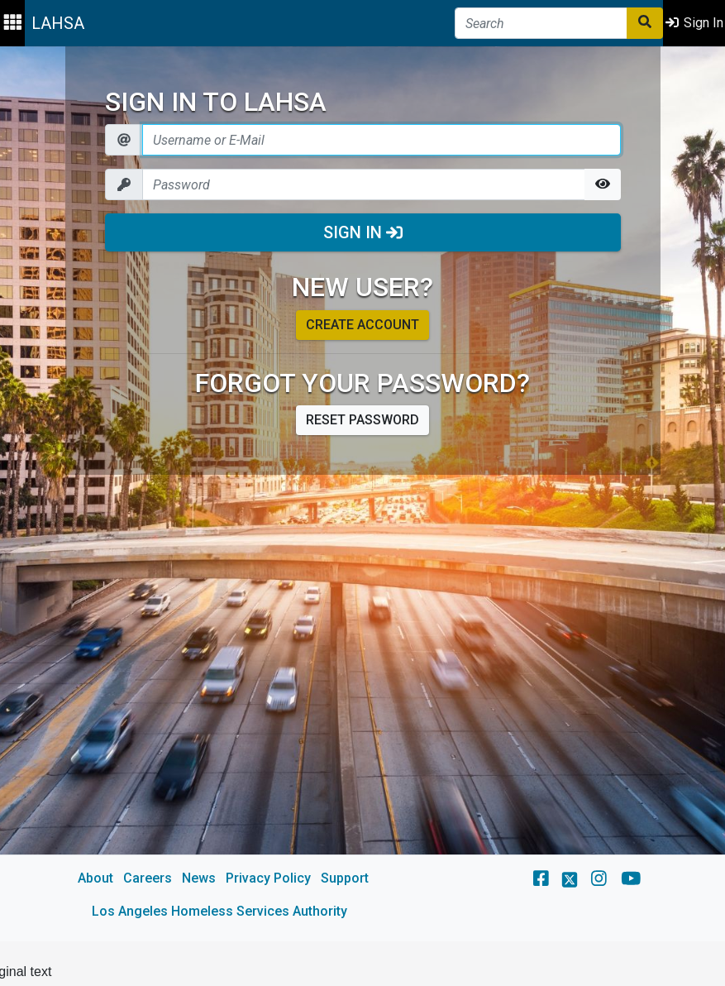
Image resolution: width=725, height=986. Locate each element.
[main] (362, 493)
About (95, 878)
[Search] (541, 23)
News (199, 878)
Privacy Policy (268, 878)
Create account (362, 325)
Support (345, 878)
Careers (147, 878)
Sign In (363, 232)
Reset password (362, 420)
